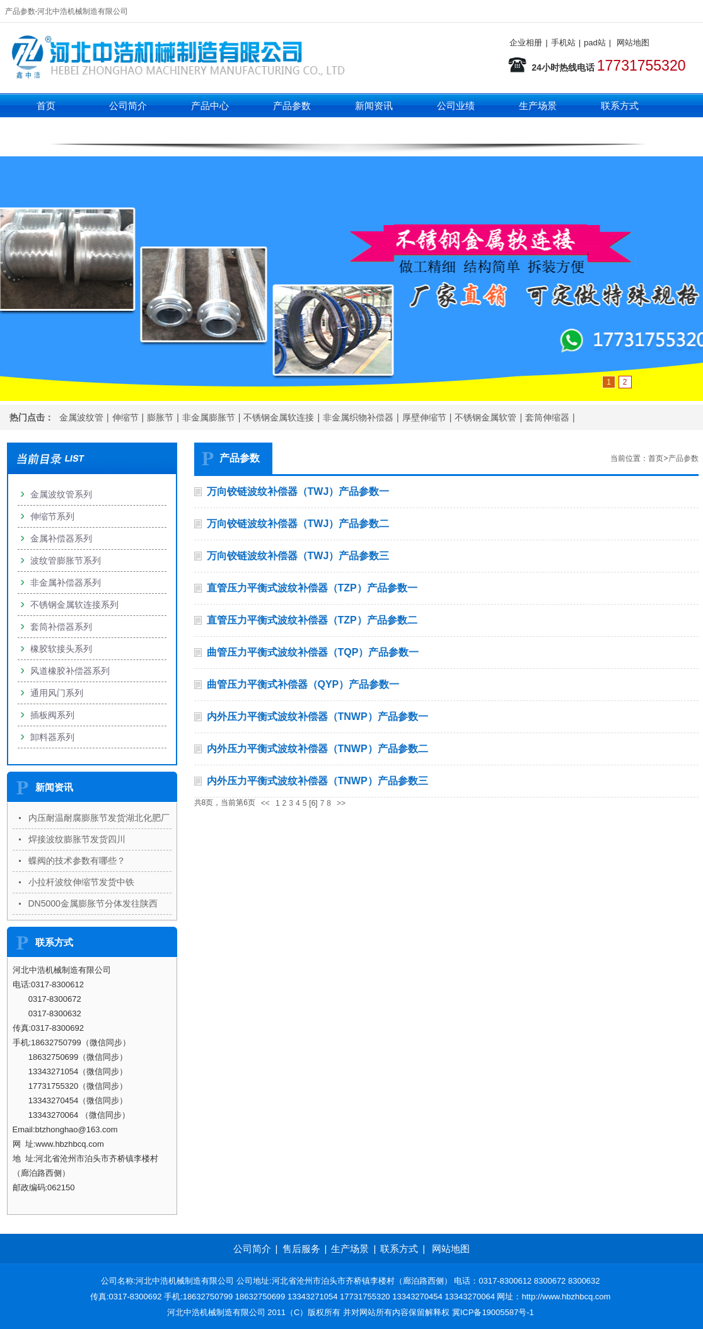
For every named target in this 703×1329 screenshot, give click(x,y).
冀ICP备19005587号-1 (493, 1312)
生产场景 (538, 105)
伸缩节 (125, 417)
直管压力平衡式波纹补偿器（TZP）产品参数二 (312, 620)
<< (265, 803)
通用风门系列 (56, 693)
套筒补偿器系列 (61, 627)
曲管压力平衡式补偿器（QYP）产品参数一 (303, 684)
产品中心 (210, 105)
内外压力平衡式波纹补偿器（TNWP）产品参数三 (317, 780)
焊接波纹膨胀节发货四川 (76, 839)
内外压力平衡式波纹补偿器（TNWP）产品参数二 (317, 748)
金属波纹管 (81, 417)
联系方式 (620, 105)
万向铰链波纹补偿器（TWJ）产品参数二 (298, 523)
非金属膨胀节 (208, 417)
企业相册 (525, 42)
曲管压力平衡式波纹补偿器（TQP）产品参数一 (313, 652)
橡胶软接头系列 (61, 649)
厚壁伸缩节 (424, 417)
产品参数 (292, 105)
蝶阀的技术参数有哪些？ (76, 861)
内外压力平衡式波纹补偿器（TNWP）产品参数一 (317, 716)
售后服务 (301, 1248)
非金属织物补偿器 (358, 417)
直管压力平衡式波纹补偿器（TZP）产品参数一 (312, 588)
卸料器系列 (52, 737)
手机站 (563, 42)
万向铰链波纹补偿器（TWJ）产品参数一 (298, 491)
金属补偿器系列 (61, 538)
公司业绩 (456, 105)
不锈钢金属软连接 (278, 417)
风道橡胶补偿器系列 (70, 671)
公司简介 (128, 105)
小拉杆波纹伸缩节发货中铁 (81, 882)
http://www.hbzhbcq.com (566, 1296)
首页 (46, 105)
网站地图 (633, 42)
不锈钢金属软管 (485, 417)
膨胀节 (160, 417)
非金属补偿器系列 (65, 582)
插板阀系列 (52, 715)
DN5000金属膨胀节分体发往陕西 (93, 903)
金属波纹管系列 (61, 494)
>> (341, 803)
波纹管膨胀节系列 (65, 560)
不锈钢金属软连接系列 (74, 605)
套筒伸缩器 (547, 417)
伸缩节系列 (209, 130)
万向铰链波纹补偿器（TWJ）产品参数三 (298, 555)
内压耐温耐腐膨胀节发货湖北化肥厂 (99, 818)
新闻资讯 (374, 105)
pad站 (595, 42)
